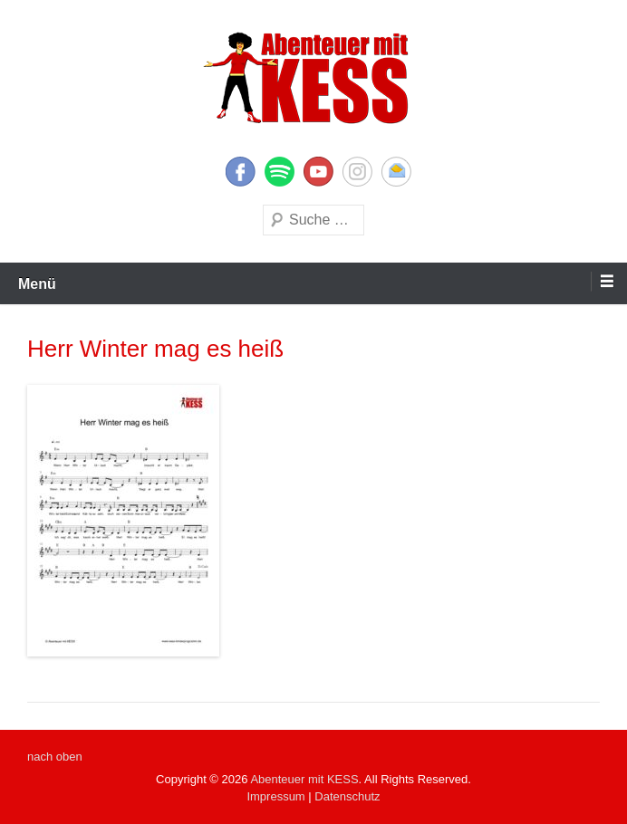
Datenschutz (347, 796)
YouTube (318, 172)
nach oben (54, 756)
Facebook (241, 172)
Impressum (275, 796)
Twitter (279, 172)
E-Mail (396, 172)
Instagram (357, 172)
